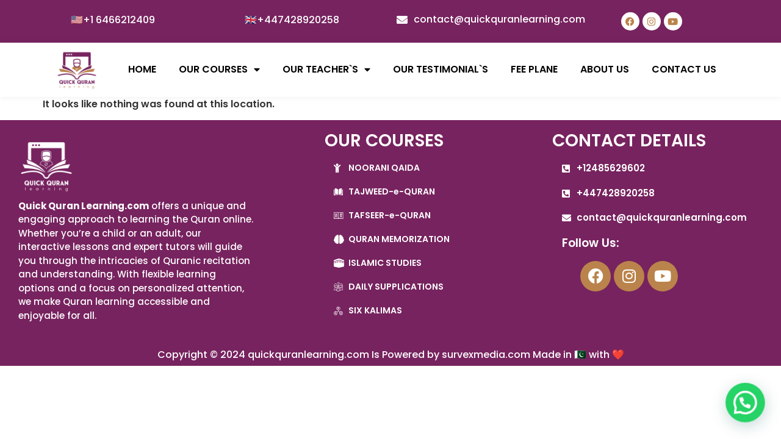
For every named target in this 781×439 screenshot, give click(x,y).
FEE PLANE (534, 69)
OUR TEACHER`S (326, 69)
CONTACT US (684, 69)
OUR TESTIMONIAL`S (440, 69)
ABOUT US (604, 69)
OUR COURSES (219, 69)
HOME (142, 69)
